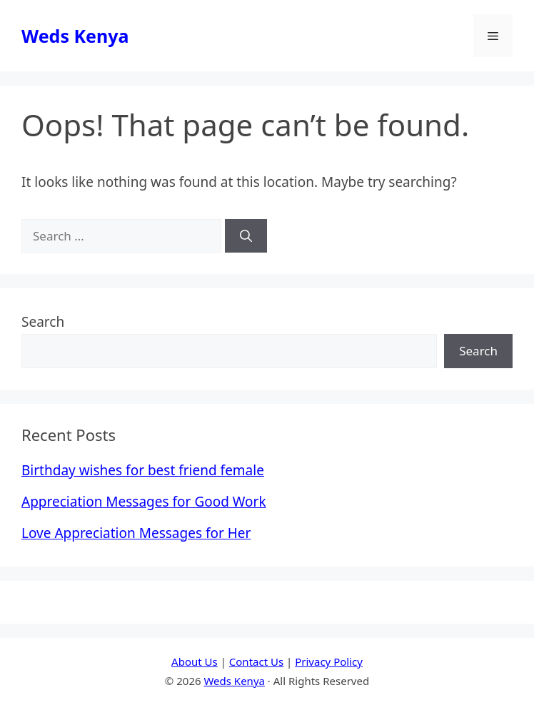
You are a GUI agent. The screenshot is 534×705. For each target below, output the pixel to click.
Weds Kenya (75, 36)
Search (42, 322)
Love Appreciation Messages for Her (136, 533)
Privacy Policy (329, 661)
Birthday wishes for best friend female (142, 470)
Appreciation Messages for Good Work (143, 501)
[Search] (246, 236)
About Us (194, 661)
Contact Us (256, 661)
